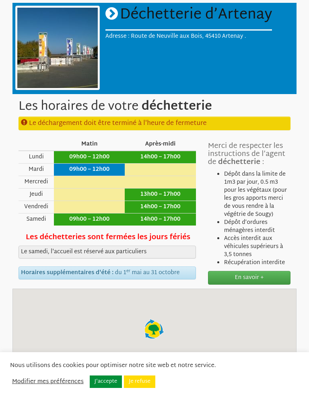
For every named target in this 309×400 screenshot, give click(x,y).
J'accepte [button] (106, 381)
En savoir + (249, 278)
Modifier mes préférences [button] (48, 382)
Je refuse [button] (139, 381)
